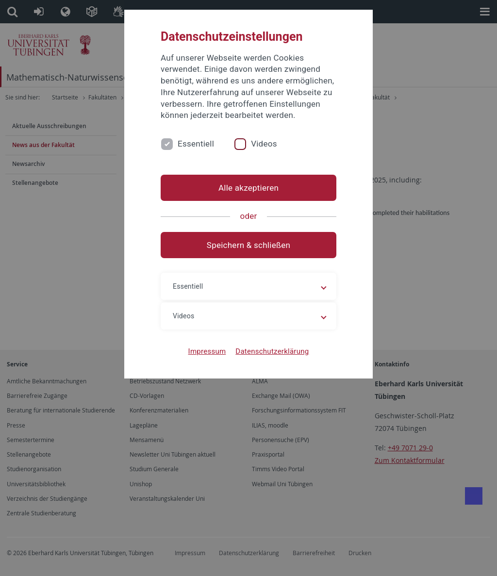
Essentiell (196, 143)
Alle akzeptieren (248, 188)
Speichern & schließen (248, 245)
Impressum (207, 351)
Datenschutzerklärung (272, 351)
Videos (264, 143)
